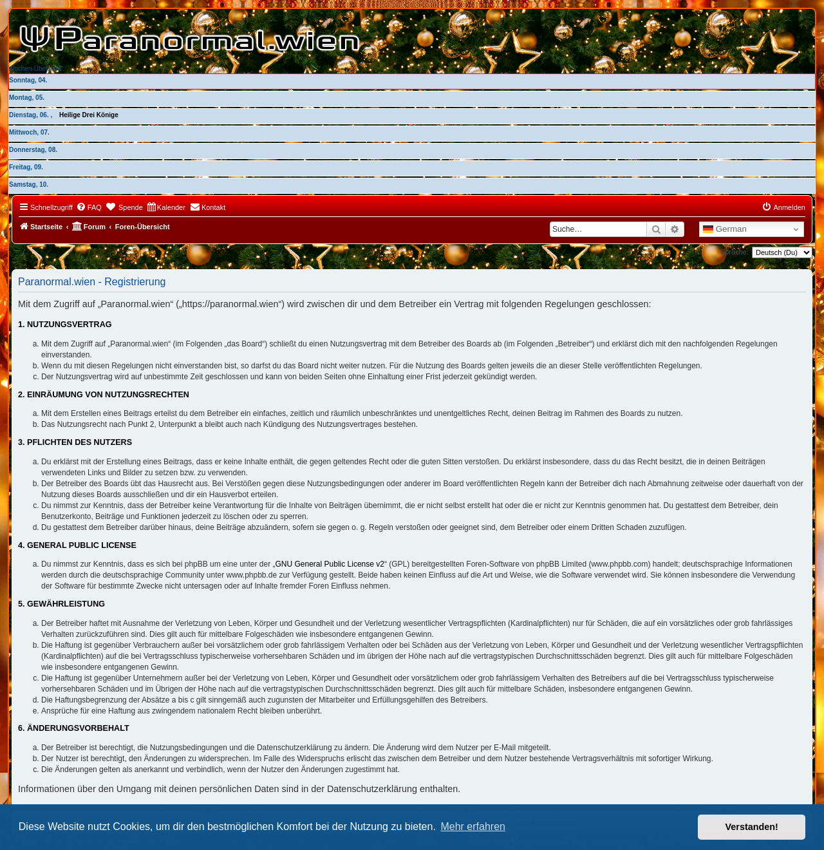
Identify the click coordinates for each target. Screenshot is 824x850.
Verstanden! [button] (752, 827)
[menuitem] (89, 207)
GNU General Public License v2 (330, 564)
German (725, 229)
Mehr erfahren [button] (472, 826)
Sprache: (734, 252)
